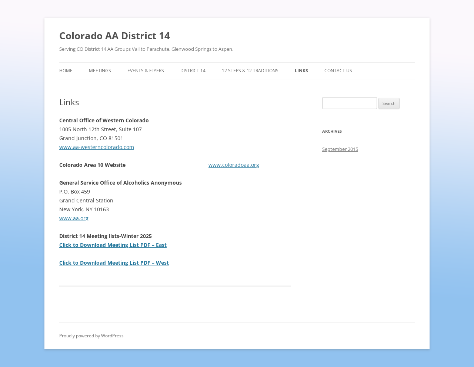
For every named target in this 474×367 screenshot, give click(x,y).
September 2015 (340, 149)
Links (301, 70)
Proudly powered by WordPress (91, 336)
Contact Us (338, 70)
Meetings (100, 70)
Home (66, 70)
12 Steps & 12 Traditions (250, 70)
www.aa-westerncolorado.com (96, 147)
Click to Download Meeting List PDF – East (113, 244)
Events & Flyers (145, 70)
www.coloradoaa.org (233, 164)
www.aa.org (74, 218)
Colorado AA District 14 (114, 35)
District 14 (193, 70)
